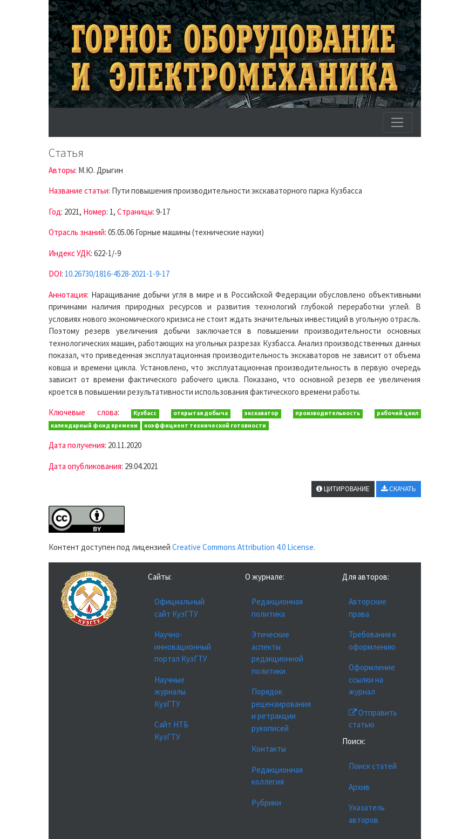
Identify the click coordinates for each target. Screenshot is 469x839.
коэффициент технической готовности (205, 425)
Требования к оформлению (372, 640)
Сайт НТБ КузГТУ (171, 730)
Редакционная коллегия (277, 776)
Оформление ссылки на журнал (372, 679)
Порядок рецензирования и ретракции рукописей (281, 709)
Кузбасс (145, 413)
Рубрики (266, 802)
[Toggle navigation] (397, 122)
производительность (327, 413)
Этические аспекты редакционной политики (277, 652)
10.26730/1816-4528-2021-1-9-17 (117, 274)
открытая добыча (200, 413)
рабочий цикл (397, 413)
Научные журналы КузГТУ (170, 692)
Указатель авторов (367, 813)
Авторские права (367, 607)
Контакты (269, 749)
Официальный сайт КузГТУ (179, 607)
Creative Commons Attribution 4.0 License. (243, 547)
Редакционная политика (277, 607)
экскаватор (261, 413)
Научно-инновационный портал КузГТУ (182, 646)
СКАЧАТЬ (398, 488)
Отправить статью (373, 718)
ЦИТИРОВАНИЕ (343, 488)
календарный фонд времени (94, 425)
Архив (359, 787)
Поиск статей (373, 766)
